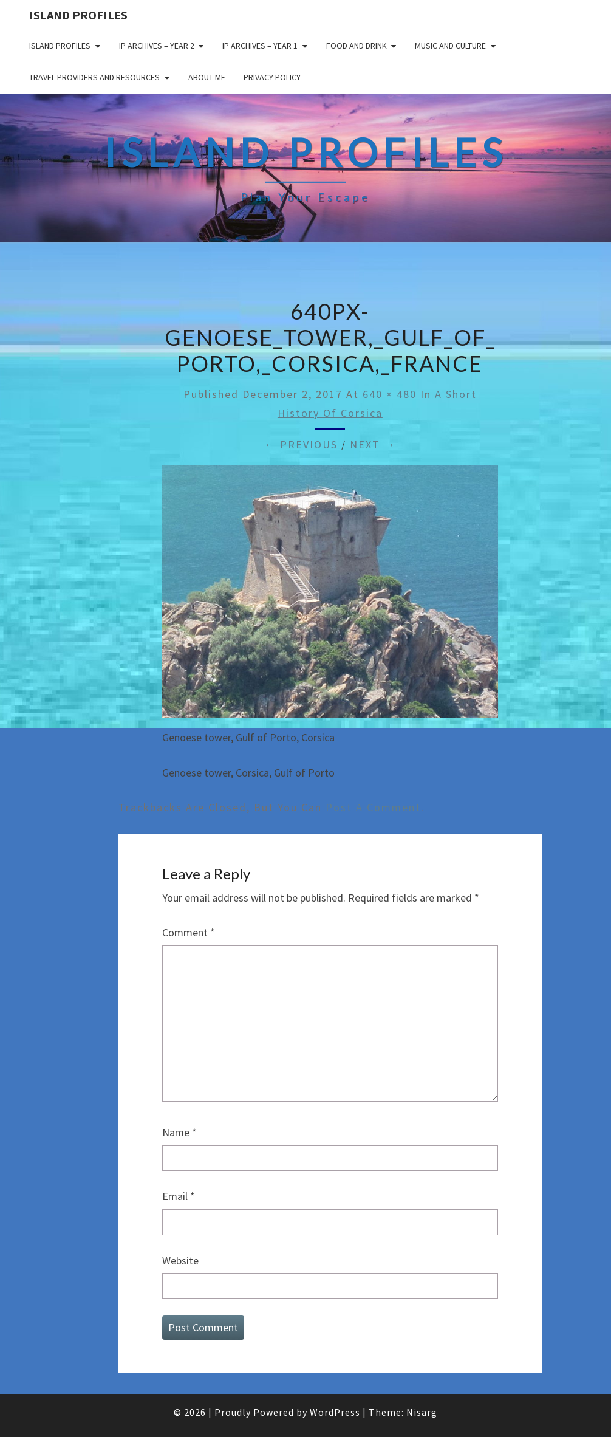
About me (206, 77)
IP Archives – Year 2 (156, 45)
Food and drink (356, 45)
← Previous (301, 444)
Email (178, 1196)
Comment (188, 932)
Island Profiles (78, 14)
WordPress (335, 1412)
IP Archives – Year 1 (260, 45)
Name (179, 1132)
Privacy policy (272, 77)
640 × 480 (390, 394)
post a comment (373, 807)
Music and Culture (450, 45)
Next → (373, 444)
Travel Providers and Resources (94, 77)
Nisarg (421, 1412)
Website (180, 1260)
